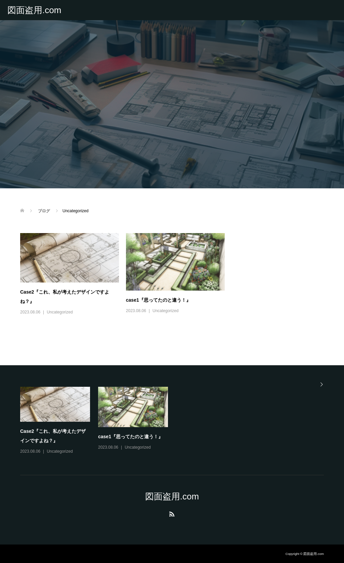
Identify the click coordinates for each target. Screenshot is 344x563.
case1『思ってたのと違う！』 (158, 300)
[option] (176, 421)
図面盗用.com (34, 10)
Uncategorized (60, 312)
